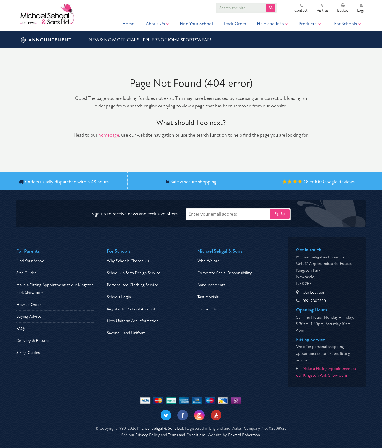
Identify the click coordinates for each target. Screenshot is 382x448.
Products (310, 24)
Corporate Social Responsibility (224, 272)
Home (128, 24)
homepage (108, 135)
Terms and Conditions (186, 434)
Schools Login (119, 297)
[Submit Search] (270, 8)
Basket (342, 8)
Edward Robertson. (244, 434)
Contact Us (207, 309)
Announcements (211, 285)
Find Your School (196, 24)
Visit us (322, 8)
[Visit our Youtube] (216, 415)
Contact (301, 8)
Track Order (234, 24)
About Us (157, 24)
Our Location (314, 292)
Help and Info (272, 24)
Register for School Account (131, 309)
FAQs (20, 328)
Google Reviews (339, 182)
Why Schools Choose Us (128, 260)
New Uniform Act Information (132, 321)
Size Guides (26, 272)
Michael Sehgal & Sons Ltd (160, 428)
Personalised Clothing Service (132, 285)
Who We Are (208, 260)
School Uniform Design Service (133, 272)
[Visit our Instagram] (199, 415)
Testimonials (208, 297)
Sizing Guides (28, 352)
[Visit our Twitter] (166, 415)
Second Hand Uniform (126, 333)
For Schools (347, 24)
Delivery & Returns (32, 340)
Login (361, 8)
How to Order (28, 304)
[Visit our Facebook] (182, 415)
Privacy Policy (147, 434)
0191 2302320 (314, 301)
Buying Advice (28, 316)
